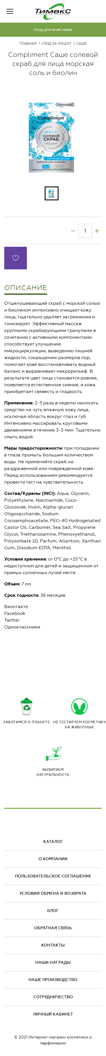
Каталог (53, 841)
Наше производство (53, 979)
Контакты (53, 945)
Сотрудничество (53, 997)
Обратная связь (53, 928)
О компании (53, 859)
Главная (28, 44)
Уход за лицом (56, 44)
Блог (53, 910)
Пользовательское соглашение (53, 876)
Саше (81, 44)
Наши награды (53, 962)
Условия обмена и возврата (53, 893)
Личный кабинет (53, 1014)
